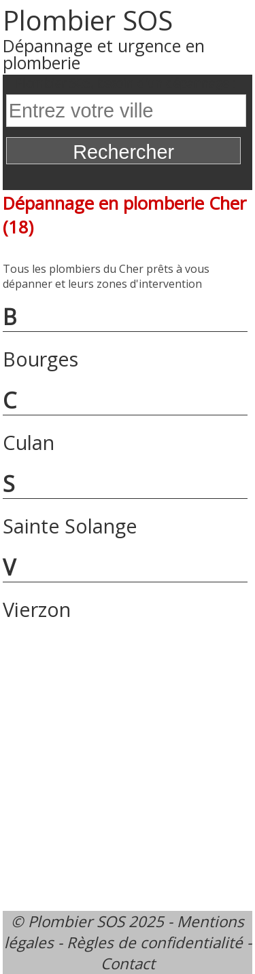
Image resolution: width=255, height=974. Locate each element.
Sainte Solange (70, 525)
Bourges (40, 358)
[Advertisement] (127, 763)
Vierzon (37, 609)
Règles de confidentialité (155, 942)
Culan (28, 442)
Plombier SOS (88, 20)
